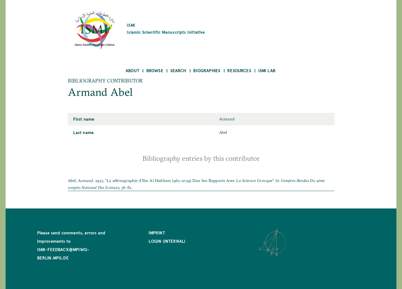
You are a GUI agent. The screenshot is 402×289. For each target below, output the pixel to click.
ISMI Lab (266, 70)
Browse (154, 70)
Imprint (157, 232)
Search (178, 70)
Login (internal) (167, 241)
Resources (239, 70)
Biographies (206, 70)
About (132, 70)
